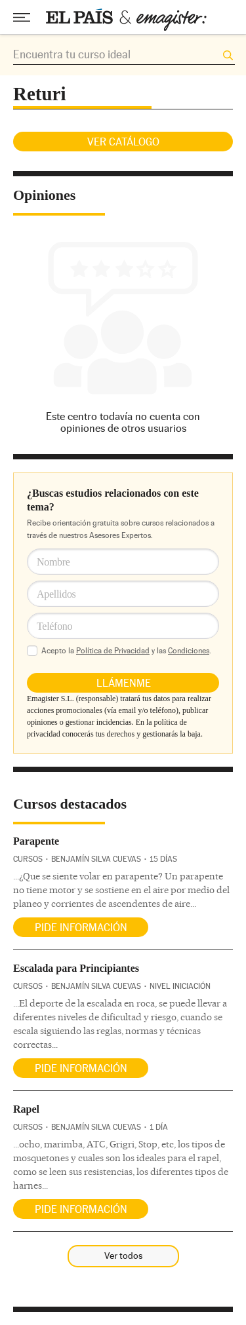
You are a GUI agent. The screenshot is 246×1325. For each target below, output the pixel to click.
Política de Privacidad (113, 650)
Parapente (36, 841)
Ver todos (123, 1255)
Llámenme (123, 683)
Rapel (26, 1109)
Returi (39, 93)
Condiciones (188, 650)
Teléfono (54, 626)
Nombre (53, 561)
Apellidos (56, 594)
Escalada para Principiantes (76, 968)
